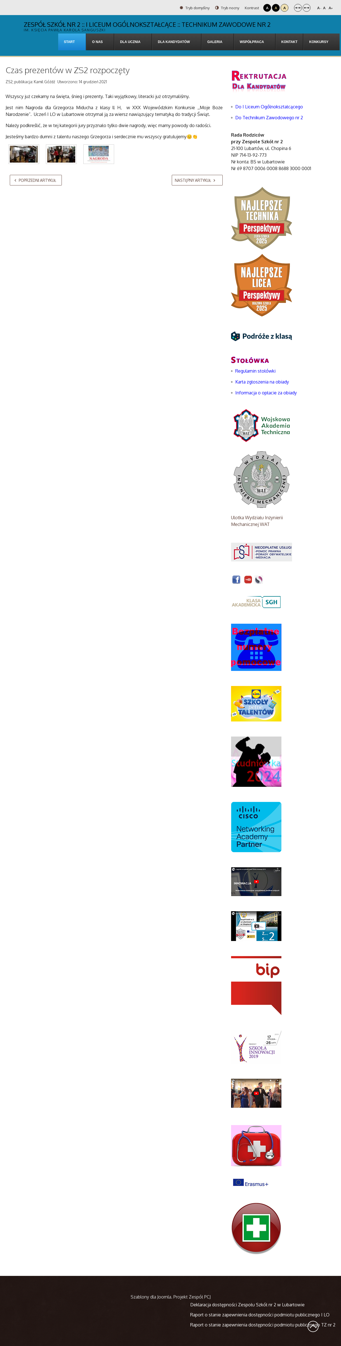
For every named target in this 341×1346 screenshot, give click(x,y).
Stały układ (298, 8)
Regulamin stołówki (255, 371)
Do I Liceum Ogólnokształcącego (269, 106)
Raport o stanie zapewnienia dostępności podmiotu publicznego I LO (260, 1315)
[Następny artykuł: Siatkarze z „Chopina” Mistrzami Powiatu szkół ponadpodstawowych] (197, 180)
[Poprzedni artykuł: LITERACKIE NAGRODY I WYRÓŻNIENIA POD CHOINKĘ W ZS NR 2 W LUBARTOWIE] (36, 180)
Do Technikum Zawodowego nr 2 (269, 117)
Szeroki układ (307, 8)
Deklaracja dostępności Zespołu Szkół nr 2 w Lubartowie (247, 1304)
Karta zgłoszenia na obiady (262, 382)
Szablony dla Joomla (151, 1297)
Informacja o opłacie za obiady (266, 393)
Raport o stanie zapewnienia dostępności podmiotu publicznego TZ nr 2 (262, 1325)
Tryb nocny (227, 8)
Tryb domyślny (195, 8)
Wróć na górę (313, 1326)
